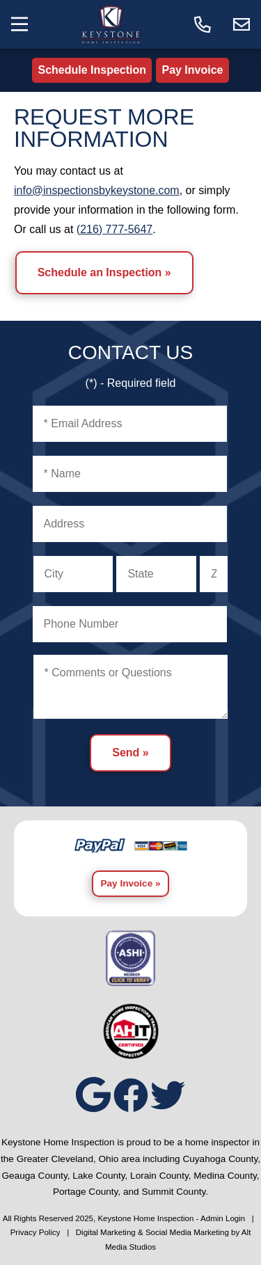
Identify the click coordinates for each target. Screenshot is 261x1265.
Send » (130, 752)
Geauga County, (35, 1175)
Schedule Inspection (92, 70)
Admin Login (222, 1218)
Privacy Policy (35, 1232)
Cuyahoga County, (221, 1159)
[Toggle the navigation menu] (19, 24)
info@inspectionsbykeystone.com (97, 190)
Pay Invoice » (130, 883)
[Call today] (202, 24)
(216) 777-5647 (114, 229)
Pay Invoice (192, 70)
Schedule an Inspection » (104, 272)
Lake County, (99, 1175)
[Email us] (241, 24)
